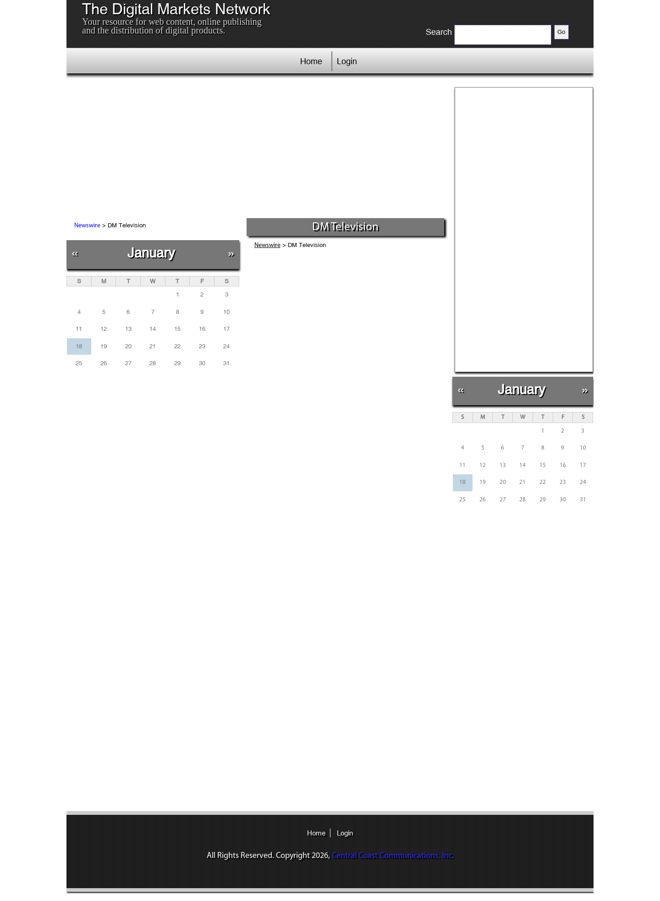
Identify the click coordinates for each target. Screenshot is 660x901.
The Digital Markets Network (176, 9)
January (151, 252)
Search (439, 32)
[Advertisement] (256, 149)
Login (347, 61)
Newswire (87, 225)
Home (311, 61)
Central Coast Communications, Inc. (393, 856)
